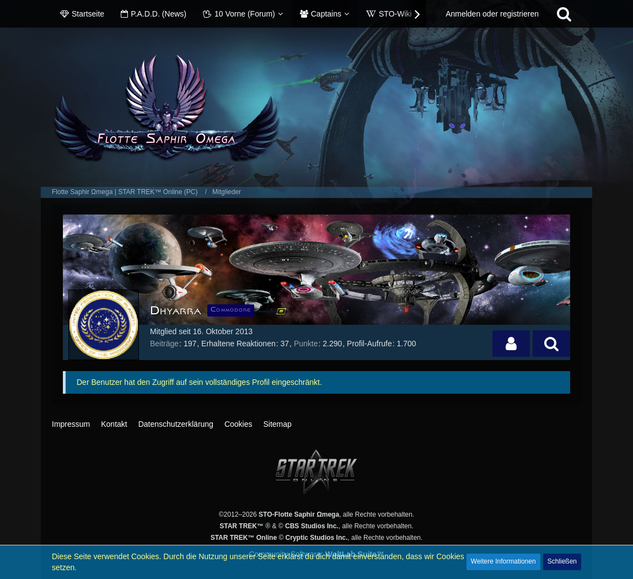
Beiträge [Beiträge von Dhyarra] (164, 343)
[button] (511, 343)
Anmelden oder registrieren (492, 13)
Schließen (562, 561)
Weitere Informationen (503, 561)
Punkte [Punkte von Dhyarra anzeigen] (306, 343)
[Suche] (564, 14)
